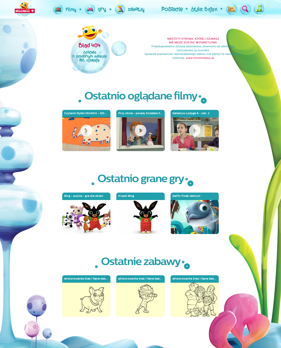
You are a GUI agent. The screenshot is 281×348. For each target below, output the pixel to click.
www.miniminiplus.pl (200, 58)
